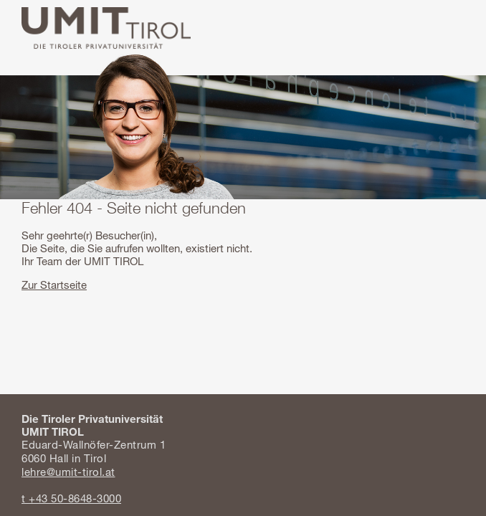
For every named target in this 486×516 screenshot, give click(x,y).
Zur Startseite (54, 284)
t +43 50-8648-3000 (71, 498)
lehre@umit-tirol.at (68, 471)
